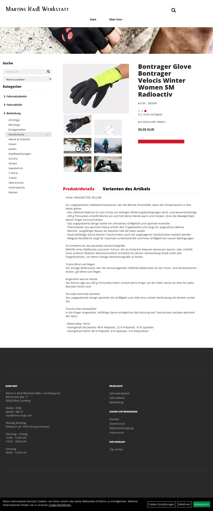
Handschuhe (16, 134)
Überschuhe (16, 182)
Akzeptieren (201, 504)
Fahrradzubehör (16, 96)
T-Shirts (13, 173)
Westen (13, 192)
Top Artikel (116, 449)
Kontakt (114, 419)
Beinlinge (14, 124)
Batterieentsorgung (121, 428)
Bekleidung (13, 113)
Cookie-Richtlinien (60, 505)
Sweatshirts (15, 168)
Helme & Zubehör (19, 139)
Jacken (12, 149)
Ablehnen (184, 504)
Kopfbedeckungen (19, 153)
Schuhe (13, 158)
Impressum (116, 432)
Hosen (12, 144)
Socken (12, 163)
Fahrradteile (14, 104)
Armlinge (14, 120)
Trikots (12, 178)
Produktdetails (78, 188)
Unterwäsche (16, 187)
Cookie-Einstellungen (161, 504)
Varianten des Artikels (126, 188)
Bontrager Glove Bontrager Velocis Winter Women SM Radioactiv (164, 80)
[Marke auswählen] (27, 79)
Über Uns (116, 19)
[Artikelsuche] (173, 10)
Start (93, 19)
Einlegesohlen (17, 129)
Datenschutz (117, 423)
